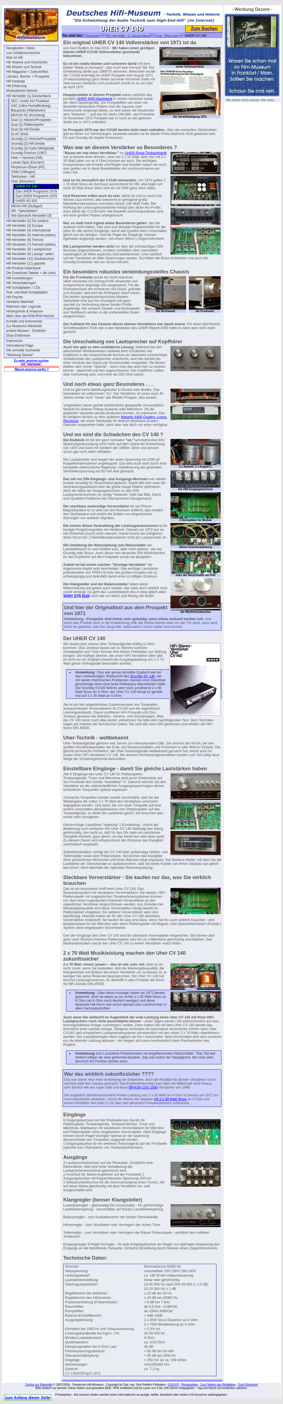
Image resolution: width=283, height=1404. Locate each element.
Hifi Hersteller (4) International (28, 230)
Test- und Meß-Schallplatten (27, 292)
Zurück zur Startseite (38, 1384)
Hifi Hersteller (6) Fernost (24, 240)
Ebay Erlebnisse (18, 335)
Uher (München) (23, 181)
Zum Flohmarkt (248, 1384)
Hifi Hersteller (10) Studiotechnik (30, 259)
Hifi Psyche (14, 297)
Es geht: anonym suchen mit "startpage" (31, 362)
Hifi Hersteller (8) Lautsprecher (29, 249)
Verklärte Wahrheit (19, 302)
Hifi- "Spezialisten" (24, 211)
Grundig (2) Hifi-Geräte (28, 143)
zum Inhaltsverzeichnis (23, 53)
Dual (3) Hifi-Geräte (25, 129)
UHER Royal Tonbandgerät (146, 153)
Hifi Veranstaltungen (21, 283)
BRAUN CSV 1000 (143, 1087)
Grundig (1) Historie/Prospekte (33, 139)
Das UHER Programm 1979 (36, 196)
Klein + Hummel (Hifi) (27, 158)
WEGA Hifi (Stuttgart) (26, 206)
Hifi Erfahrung (16, 86)
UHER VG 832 (26, 201)
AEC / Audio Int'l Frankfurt (30, 101)
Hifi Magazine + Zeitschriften (27, 72)
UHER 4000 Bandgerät (95, 99)
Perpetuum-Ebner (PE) (28, 167)
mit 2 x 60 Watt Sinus (170, 1099)
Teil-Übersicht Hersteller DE (31, 216)
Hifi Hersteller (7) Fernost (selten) (30, 244)
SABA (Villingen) (23, 172)
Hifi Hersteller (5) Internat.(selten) (30, 235)
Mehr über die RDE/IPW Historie (30, 316)
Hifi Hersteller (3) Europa (24, 226)
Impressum (14, 341)
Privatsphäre (189, 1384)
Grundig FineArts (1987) (29, 153)
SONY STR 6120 (76, 596)
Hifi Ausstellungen (19, 278)
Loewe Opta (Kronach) (28, 162)
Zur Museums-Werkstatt (24, 326)
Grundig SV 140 (142, 676)
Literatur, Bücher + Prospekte (28, 76)
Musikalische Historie (22, 91)
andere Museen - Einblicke (26, 331)
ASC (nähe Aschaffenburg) (31, 106)
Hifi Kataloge (15, 81)
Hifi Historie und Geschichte (26, 62)
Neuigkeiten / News (20, 48)
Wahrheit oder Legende (23, 307)
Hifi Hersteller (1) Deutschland (28, 96)
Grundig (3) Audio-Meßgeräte (32, 148)
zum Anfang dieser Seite (27, 1397)
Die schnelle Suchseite (23, 350)
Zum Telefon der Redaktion (217, 1384)
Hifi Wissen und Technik (24, 67)
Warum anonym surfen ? (31, 369)
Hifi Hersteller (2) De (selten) (27, 221)
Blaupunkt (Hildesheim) (28, 110)
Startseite (92, 36)
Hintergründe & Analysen (24, 311)
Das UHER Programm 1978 (36, 191)
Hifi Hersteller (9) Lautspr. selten (30, 254)
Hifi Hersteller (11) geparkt (25, 263)
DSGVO (173, 1384)
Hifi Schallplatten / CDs (23, 288)
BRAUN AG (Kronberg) (28, 115)
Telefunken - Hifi (23, 177)
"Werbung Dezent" (19, 355)
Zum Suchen (204, 28)
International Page (19, 345)
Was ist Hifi (14, 58)
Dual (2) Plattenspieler (27, 125)
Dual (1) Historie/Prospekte (31, 120)
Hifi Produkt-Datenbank (23, 268)
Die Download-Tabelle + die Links (31, 273)
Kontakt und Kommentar (24, 321)
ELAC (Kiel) (19, 134)
